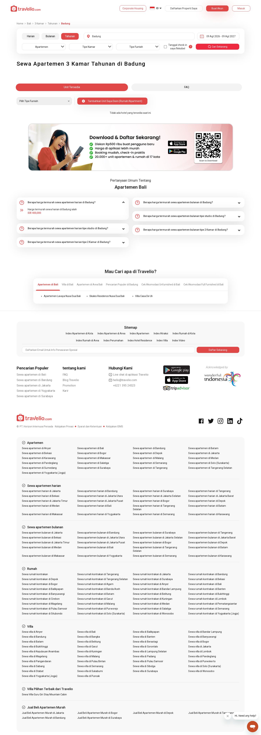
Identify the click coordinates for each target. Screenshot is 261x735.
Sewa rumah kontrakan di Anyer (151, 584)
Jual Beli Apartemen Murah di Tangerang (211, 712)
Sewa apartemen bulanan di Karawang (210, 555)
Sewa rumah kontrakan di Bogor (40, 584)
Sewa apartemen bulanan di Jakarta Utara (101, 537)
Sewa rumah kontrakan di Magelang (42, 603)
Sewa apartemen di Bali (31, 374)
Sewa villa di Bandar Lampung (205, 631)
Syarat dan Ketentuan (90, 426)
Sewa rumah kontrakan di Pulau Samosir (44, 608)
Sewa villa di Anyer (32, 631)
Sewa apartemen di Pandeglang (40, 463)
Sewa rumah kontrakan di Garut (95, 598)
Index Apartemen (139, 333)
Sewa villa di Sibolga (144, 666)
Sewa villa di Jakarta (199, 646)
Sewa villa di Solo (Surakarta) (204, 666)
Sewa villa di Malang (88, 656)
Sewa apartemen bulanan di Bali (95, 547)
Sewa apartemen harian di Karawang (209, 514)
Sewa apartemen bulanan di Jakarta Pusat (101, 542)
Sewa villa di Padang (144, 656)
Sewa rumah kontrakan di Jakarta (152, 574)
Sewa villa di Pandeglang (202, 656)
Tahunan (70, 36)
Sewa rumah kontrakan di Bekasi (206, 579)
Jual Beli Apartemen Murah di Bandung (44, 717)
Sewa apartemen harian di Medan (41, 505)
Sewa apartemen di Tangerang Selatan (210, 467)
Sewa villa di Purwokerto (201, 661)
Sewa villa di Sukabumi (90, 671)
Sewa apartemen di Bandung (34, 380)
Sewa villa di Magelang (34, 656)
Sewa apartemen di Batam (203, 448)
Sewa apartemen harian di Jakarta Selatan (157, 496)
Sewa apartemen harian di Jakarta (41, 491)
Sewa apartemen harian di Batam (207, 505)
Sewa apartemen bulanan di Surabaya (154, 532)
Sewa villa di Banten (144, 636)
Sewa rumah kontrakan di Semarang (208, 608)
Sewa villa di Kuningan (89, 651)
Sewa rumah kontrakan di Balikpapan (42, 589)
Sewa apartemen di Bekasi (37, 453)
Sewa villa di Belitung (89, 641)
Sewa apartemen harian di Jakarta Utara (100, 496)
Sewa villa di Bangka (88, 636)
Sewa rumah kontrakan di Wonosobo (153, 613)
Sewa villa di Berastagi (145, 641)
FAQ (65, 374)
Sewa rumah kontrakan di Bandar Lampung (157, 589)
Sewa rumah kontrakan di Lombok (207, 598)
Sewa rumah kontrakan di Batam (95, 593)
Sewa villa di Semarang (90, 666)
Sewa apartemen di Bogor (91, 453)
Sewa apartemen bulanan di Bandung (98, 532)
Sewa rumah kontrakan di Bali (204, 584)
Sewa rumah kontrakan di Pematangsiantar (212, 603)
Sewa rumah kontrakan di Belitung (152, 593)
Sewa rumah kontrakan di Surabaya (153, 579)
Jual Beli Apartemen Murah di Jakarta (43, 712)
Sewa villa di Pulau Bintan (91, 661)
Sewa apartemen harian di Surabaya (153, 491)
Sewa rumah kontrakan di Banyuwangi (43, 593)
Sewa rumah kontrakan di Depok (40, 579)
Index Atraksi (161, 333)
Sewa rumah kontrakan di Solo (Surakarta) (101, 613)
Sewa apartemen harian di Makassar (42, 514)
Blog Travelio (71, 380)
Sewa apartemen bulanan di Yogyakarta (99, 555)
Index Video (178, 340)
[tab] (72, 202)
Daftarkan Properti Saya (183, 8)
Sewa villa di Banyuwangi (202, 636)
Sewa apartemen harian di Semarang (154, 514)
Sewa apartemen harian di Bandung (97, 491)
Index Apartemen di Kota (79, 333)
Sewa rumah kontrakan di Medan (151, 603)
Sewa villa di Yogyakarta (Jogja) (39, 676)
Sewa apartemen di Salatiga (93, 463)
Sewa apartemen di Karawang (39, 458)
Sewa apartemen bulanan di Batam (208, 547)
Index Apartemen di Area (111, 333)
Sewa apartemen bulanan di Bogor (152, 542)
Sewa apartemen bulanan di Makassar (43, 555)
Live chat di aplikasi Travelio (129, 374)
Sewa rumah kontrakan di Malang (96, 603)
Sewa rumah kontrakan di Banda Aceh (98, 589)
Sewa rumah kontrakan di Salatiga (152, 608)
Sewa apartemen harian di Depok (206, 500)
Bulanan (50, 36)
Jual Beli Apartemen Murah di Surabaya (99, 717)
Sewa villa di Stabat (33, 671)
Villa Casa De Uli (143, 296)
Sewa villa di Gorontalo (145, 646)
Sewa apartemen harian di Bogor (151, 500)
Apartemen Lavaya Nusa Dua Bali (62, 296)
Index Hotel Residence (140, 340)
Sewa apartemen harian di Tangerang (209, 491)
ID (157, 8)
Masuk (241, 8)
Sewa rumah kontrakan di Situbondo (42, 613)
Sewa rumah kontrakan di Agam (95, 584)
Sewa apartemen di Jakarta (34, 385)
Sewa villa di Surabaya (145, 671)
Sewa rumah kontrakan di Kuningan (152, 598)
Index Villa (162, 340)
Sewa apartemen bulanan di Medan (42, 547)
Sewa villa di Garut (87, 646)
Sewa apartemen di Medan (203, 458)
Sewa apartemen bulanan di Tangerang (210, 532)
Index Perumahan (113, 340)
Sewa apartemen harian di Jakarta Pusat (100, 500)
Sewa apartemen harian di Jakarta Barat (211, 496)
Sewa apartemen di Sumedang (39, 467)
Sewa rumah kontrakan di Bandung (208, 574)
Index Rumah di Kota (184, 333)
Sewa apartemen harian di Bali (94, 505)
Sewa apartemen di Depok (147, 453)
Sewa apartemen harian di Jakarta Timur (45, 500)
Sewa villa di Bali (86, 631)
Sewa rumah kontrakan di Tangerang (98, 574)
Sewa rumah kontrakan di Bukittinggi (208, 593)
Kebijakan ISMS (114, 426)
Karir (65, 390)
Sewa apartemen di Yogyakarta (36, 390)
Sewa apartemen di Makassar (94, 458)
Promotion (69, 385)
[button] (72, 202)
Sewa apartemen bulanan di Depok (207, 542)
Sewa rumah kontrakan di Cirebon (41, 598)
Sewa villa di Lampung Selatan (150, 651)
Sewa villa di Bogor (198, 641)
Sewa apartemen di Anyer (36, 448)
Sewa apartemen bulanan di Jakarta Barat (212, 537)
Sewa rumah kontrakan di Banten (207, 589)
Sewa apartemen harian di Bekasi (40, 496)
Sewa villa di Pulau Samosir (148, 661)
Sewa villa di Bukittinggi (35, 646)
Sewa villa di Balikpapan (146, 631)
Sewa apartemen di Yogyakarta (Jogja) (44, 472)
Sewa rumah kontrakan (35, 574)
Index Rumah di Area (87, 340)
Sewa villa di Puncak (88, 676)
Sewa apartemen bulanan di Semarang (155, 555)
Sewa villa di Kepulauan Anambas (40, 651)
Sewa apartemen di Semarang (150, 463)
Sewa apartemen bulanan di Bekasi (41, 537)
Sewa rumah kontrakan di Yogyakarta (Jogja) (213, 613)
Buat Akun (217, 8)
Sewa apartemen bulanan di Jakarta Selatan (158, 537)
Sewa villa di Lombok (199, 651)
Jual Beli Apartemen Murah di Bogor (97, 712)
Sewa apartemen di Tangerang (150, 467)
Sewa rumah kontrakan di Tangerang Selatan (102, 579)
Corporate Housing (133, 8)
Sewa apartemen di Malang (148, 458)
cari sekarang (217, 46)
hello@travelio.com (123, 380)
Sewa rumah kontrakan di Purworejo (97, 608)
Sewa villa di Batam (33, 641)
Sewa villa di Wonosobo (201, 671)
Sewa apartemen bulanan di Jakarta (42, 532)
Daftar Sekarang (218, 350)
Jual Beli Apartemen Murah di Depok (153, 712)
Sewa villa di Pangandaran (36, 661)
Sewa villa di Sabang (33, 666)
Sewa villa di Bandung (34, 636)
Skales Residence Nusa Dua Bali (106, 296)
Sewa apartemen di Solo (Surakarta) (208, 463)
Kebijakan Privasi (64, 426)
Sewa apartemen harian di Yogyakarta (98, 514)
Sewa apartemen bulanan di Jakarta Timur (46, 542)
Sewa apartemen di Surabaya (35, 396)
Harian (31, 36)
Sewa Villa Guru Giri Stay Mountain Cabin (44, 694)
